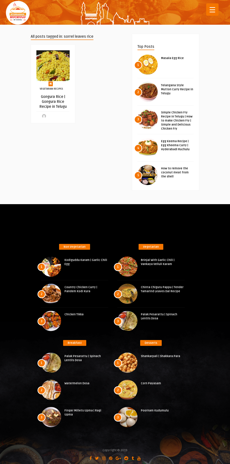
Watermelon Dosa (76, 383)
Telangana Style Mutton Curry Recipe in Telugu (177, 89)
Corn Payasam (151, 383)
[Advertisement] (115, 225)
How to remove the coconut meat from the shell (175, 172)
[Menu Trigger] (212, 9)
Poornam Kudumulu (155, 410)
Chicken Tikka (74, 314)
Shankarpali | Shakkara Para (160, 356)
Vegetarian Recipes (51, 88)
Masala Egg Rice (172, 58)
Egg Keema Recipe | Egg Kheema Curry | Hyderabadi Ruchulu (175, 145)
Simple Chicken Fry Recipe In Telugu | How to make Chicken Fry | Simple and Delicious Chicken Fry (176, 120)
